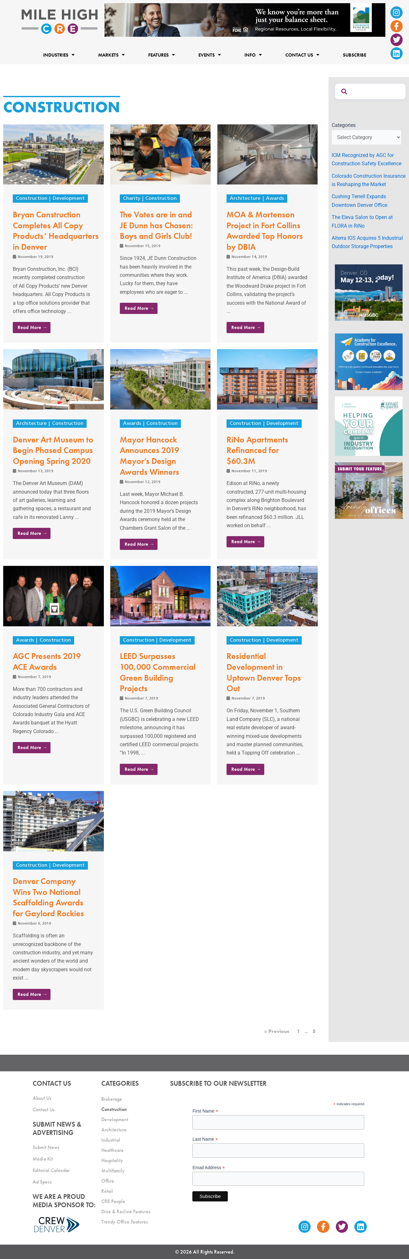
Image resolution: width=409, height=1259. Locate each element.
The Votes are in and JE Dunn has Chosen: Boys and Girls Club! (156, 225)
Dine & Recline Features (125, 1211)
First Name (205, 1111)
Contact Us (302, 54)
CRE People (113, 1201)
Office (107, 1180)
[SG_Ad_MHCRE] (369, 426)
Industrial (110, 1140)
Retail (107, 1191)
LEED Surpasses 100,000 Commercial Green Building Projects (158, 672)
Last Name (205, 1139)
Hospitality (112, 1160)
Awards (275, 198)
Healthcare (112, 1150)
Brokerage (111, 1099)
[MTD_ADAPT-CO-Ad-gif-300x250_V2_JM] (369, 292)
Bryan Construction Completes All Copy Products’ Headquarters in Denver (56, 230)
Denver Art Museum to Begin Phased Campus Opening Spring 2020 (53, 450)
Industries (58, 54)
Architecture (245, 198)
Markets (111, 54)
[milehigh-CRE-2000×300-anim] (244, 20)
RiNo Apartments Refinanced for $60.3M (257, 450)
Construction (31, 198)
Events (209, 54)
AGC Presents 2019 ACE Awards (47, 661)
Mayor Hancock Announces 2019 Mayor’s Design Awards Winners (149, 455)
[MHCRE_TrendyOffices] (369, 490)
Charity (131, 198)
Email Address (208, 1168)
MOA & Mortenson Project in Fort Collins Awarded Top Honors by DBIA (265, 230)
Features (161, 54)
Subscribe (354, 54)
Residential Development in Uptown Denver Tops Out (264, 672)
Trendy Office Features (124, 1221)
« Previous (276, 1031)
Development (69, 198)
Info (253, 54)
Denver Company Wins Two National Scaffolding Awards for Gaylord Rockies (48, 897)
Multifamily (113, 1170)
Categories (344, 125)
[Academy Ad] (369, 361)
